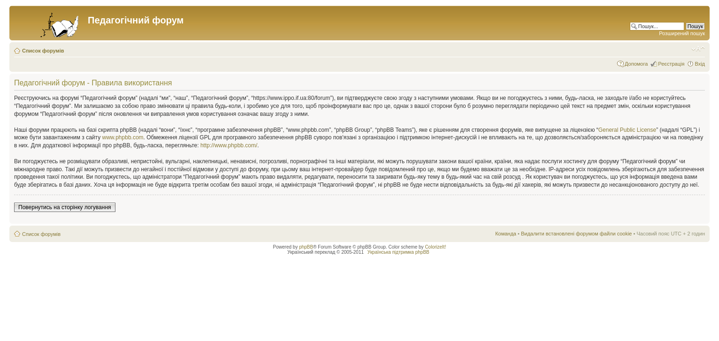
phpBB (306, 247)
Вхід (700, 64)
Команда (505, 233)
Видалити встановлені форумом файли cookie (576, 233)
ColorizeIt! (435, 247)
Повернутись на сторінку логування (64, 207)
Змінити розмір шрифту (698, 49)
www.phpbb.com (123, 137)
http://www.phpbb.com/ (228, 145)
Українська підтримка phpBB (398, 252)
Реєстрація (671, 64)
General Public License (627, 130)
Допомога (636, 64)
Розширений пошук (682, 33)
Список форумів (43, 50)
